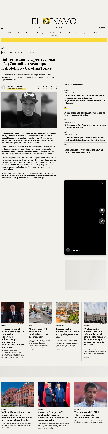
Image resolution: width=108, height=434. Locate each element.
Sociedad (97, 33)
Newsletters (70, 28)
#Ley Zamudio (29, 52)
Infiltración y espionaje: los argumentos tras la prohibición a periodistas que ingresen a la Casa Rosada (16, 416)
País (19, 33)
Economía (29, 33)
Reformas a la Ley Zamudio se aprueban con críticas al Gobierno (85, 126)
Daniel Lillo (86, 357)
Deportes (86, 33)
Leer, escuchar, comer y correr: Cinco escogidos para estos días (67, 332)
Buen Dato (54, 35)
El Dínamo (31, 349)
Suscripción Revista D (41, 28)
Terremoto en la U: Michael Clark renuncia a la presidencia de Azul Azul (88, 415)
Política (10, 33)
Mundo (62, 33)
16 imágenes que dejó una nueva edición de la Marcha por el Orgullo (84, 114)
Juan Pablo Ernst (5, 427)
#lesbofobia (18, 52)
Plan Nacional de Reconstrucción (60, 40)
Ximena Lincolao (43, 40)
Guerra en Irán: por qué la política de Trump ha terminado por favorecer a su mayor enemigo (53, 416)
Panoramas (60, 326)
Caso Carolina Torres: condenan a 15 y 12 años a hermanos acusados (83, 151)
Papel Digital (57, 28)
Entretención (73, 33)
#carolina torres (7, 52)
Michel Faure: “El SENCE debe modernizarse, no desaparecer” (38, 332)
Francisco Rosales (5, 359)
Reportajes (40, 33)
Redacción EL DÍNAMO (15, 86)
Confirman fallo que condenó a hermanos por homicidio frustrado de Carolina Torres (85, 138)
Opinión (52, 33)
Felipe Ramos (59, 349)
